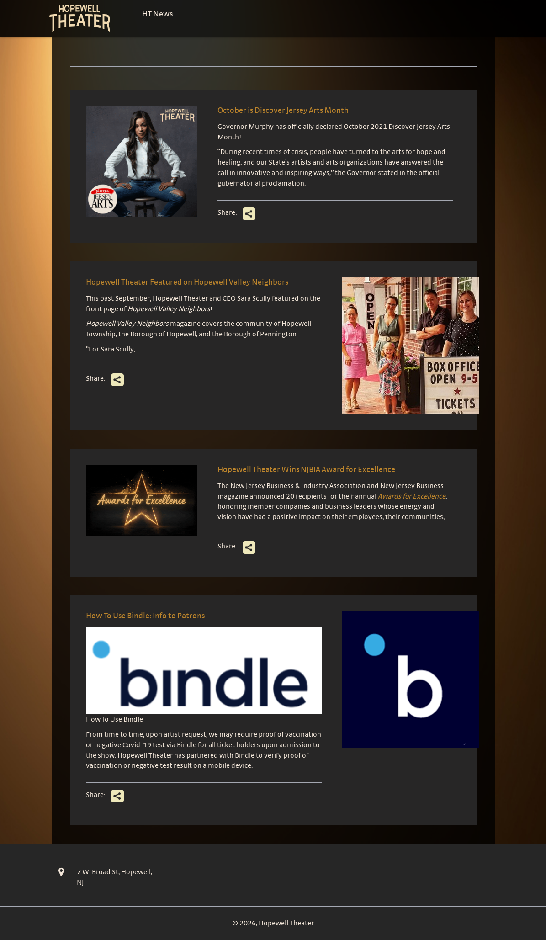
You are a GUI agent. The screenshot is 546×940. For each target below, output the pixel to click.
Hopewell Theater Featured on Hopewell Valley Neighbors (187, 282)
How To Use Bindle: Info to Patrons (145, 615)
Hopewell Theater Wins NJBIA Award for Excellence (306, 469)
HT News (157, 13)
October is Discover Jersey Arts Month (283, 110)
